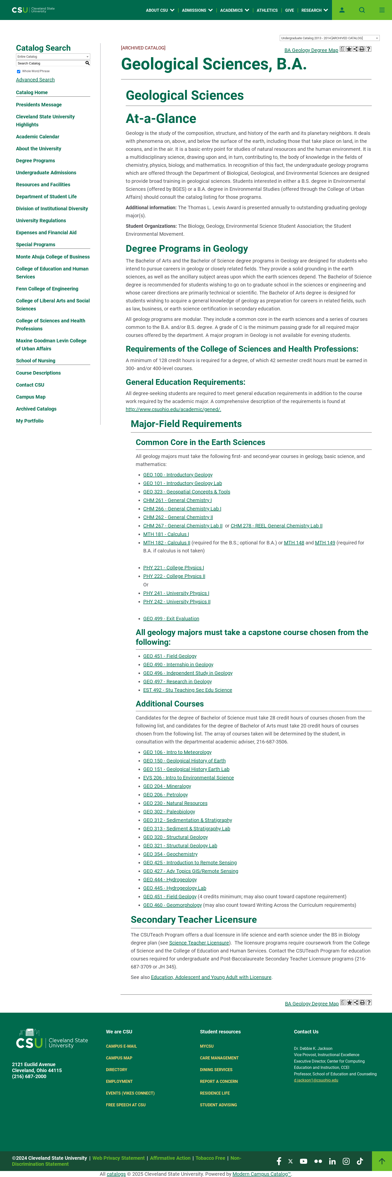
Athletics (267, 10)
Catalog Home (32, 92)
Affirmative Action (170, 1158)
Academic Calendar (37, 137)
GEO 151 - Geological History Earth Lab (186, 769)
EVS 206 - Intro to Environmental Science (188, 778)
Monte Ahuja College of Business (53, 257)
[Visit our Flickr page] (318, 1161)
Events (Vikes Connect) (130, 1093)
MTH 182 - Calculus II (166, 543)
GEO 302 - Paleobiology (169, 812)
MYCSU (207, 1046)
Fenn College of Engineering (47, 289)
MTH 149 (325, 543)
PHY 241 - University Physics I (176, 593)
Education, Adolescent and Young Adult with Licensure (211, 977)
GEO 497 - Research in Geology (177, 682)
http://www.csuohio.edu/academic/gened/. (173, 409)
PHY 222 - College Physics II (174, 576)
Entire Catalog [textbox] (27, 56)
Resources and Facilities (43, 185)
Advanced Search (35, 80)
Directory (116, 1069)
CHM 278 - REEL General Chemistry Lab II (276, 526)
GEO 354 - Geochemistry (170, 854)
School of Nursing (35, 361)
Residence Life (215, 1093)
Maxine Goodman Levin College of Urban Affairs (51, 345)
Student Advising (218, 1105)
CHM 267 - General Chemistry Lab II (182, 526)
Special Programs (35, 244)
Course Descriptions (38, 373)
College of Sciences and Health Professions (50, 325)
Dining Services (216, 1069)
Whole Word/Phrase (36, 71)
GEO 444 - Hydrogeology (170, 880)
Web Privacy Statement (118, 1158)
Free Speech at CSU (126, 1105)
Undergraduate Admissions (46, 173)
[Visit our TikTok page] (360, 1161)
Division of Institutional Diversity (52, 209)
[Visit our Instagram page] (346, 1161)
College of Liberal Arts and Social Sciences (53, 305)
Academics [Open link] (234, 10)
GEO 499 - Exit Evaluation (171, 619)
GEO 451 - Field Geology (169, 656)
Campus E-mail (121, 1046)
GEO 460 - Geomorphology (172, 905)
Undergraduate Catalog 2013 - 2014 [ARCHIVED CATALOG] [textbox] (322, 38)
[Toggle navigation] (382, 10)
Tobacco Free (210, 1158)
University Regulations (41, 221)
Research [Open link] (315, 10)
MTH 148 (294, 543)
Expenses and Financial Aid (46, 232)
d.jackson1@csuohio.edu (316, 1080)
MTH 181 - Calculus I (166, 534)
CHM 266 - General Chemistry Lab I (182, 509)
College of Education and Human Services (52, 273)
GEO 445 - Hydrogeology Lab (174, 888)
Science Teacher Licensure (199, 943)
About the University (38, 149)
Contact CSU (30, 385)
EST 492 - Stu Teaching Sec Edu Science (187, 690)
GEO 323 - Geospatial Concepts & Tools (186, 492)
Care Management (219, 1058)
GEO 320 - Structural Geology (175, 837)
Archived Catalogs (36, 409)
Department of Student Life (46, 197)
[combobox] (330, 38)
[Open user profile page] (342, 10)
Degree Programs (35, 161)
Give (289, 10)
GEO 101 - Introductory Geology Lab (182, 483)
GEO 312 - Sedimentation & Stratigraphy (187, 820)
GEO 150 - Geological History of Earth (184, 761)
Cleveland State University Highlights (45, 121)
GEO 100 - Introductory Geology (177, 475)
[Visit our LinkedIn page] (332, 1161)
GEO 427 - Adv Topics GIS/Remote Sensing (190, 871)
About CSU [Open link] (160, 10)
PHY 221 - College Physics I (173, 568)
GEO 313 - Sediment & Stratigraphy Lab (186, 829)
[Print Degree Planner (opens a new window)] (342, 49)
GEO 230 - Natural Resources (175, 803)
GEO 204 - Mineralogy (167, 786)
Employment (119, 1081)
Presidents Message (39, 105)
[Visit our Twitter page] (290, 1161)
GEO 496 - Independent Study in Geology (187, 673)
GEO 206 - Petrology (165, 795)
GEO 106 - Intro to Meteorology (177, 752)
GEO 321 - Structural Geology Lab (180, 846)
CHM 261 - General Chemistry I (177, 500)
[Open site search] (362, 10)
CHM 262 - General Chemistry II (178, 517)
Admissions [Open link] (197, 10)
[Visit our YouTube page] (303, 1161)
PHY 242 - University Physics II (176, 602)
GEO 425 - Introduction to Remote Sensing (190, 863)
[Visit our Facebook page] (279, 1161)
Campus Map (31, 397)
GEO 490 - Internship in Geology (178, 665)
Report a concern (219, 1081)
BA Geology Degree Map (311, 50)
